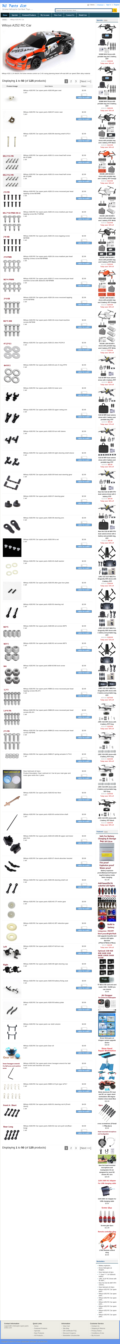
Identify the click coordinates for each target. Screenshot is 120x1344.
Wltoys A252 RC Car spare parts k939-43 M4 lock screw (44, 666)
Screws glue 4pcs (107, 1224)
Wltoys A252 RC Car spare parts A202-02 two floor (42, 793)
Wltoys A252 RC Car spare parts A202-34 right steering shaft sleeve (48, 453)
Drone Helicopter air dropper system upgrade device (107, 1040)
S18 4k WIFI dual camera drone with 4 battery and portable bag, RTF (107, 459)
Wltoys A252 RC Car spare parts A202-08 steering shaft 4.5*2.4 (46, 134)
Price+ (84, 86)
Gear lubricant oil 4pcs (106, 1272)
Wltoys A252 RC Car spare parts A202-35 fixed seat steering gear (47, 474)
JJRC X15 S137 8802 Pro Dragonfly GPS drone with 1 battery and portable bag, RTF (106, 631)
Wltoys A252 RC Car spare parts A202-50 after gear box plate (46, 583)
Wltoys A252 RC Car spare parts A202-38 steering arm (43, 518)
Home (5, 15)
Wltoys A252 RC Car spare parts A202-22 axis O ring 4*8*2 (45, 365)
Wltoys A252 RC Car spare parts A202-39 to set (41, 539)
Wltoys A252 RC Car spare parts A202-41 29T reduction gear (46, 923)
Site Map (66, 1328)
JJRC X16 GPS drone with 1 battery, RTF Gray (107, 722)
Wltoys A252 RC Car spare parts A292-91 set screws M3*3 (45, 643)
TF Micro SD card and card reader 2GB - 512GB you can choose (107, 986)
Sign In (108, 5)
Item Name (49, 86)
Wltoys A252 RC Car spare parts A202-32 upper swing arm (45, 410)
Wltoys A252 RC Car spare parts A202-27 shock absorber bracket (47, 858)
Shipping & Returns (98, 1328)
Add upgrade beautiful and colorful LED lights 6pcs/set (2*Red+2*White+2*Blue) (107, 939)
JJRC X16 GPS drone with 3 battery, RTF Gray (107, 755)
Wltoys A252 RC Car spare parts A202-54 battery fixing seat (45, 981)
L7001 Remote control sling (107, 1251)
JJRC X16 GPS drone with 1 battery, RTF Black (107, 818)
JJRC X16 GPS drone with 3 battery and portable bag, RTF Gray (106, 788)
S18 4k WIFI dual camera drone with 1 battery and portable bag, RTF (107, 416)
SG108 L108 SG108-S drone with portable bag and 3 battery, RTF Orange (107, 299)
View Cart (57, 15)
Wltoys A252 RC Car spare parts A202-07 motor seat (42, 112)
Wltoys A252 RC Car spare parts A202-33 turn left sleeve (44, 431)
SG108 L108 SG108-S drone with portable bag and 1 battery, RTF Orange (107, 175)
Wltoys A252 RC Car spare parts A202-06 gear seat (42, 90)
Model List (83, 15)
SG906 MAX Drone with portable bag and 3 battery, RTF (107, 103)
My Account (44, 15)
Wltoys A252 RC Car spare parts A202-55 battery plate (43, 1002)
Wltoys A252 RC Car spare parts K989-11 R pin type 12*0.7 (45, 1084)
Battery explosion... (105, 1266)
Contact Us (70, 15)
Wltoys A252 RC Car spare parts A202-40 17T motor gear (44, 902)
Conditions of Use (98, 1333)
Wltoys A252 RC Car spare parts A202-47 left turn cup (43, 946)
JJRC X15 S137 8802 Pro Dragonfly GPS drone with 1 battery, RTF (107, 578)
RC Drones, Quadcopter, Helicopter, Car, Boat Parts (30, 1341)
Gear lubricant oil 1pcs (31, 771)
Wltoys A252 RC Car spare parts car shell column (41, 1024)
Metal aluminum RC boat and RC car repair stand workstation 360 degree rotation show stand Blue (107, 1095)
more (105, 20)
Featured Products (29, 15)
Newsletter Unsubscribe (71, 1335)
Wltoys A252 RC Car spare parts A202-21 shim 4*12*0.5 (44, 343)
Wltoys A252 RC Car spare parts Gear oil (38, 1046)
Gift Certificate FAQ (69, 1331)
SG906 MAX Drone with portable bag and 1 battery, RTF (107, 56)
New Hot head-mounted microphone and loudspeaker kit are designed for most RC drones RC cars (107, 1169)
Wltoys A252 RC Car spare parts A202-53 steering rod (43, 604)
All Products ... (39, 1335)
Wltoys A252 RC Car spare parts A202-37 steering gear (43, 496)
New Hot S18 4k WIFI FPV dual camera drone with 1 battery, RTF (107, 493)
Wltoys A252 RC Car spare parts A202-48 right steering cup (45, 964)
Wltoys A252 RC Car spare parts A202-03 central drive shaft (45, 814)
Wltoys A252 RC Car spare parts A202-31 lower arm (42, 388)
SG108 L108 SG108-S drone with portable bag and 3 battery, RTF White (107, 345)
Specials (15, 15)
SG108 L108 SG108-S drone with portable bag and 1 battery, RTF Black (107, 140)
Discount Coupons (69, 1333)
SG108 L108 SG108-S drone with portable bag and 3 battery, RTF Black (107, 259)
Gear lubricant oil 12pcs (106, 1287)
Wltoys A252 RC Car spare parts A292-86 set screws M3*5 (45, 626)
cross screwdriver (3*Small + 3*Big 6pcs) (106, 1124)
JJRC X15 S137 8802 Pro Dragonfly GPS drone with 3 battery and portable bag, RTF (106, 691)
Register (116, 5)
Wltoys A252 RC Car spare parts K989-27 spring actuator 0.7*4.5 (47, 754)
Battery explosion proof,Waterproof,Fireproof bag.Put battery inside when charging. (107, 873)
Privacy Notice (97, 1331)
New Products (39, 1333)
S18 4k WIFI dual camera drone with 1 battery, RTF (107, 378)
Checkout (100, 5)
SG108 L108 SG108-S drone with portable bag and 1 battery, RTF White (107, 217)
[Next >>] (85, 81)
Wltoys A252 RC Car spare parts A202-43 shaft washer (43, 561)
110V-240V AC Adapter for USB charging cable (107, 1199)
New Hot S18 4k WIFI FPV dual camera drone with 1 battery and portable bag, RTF (107, 534)
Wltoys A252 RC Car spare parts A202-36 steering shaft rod (45, 880)
